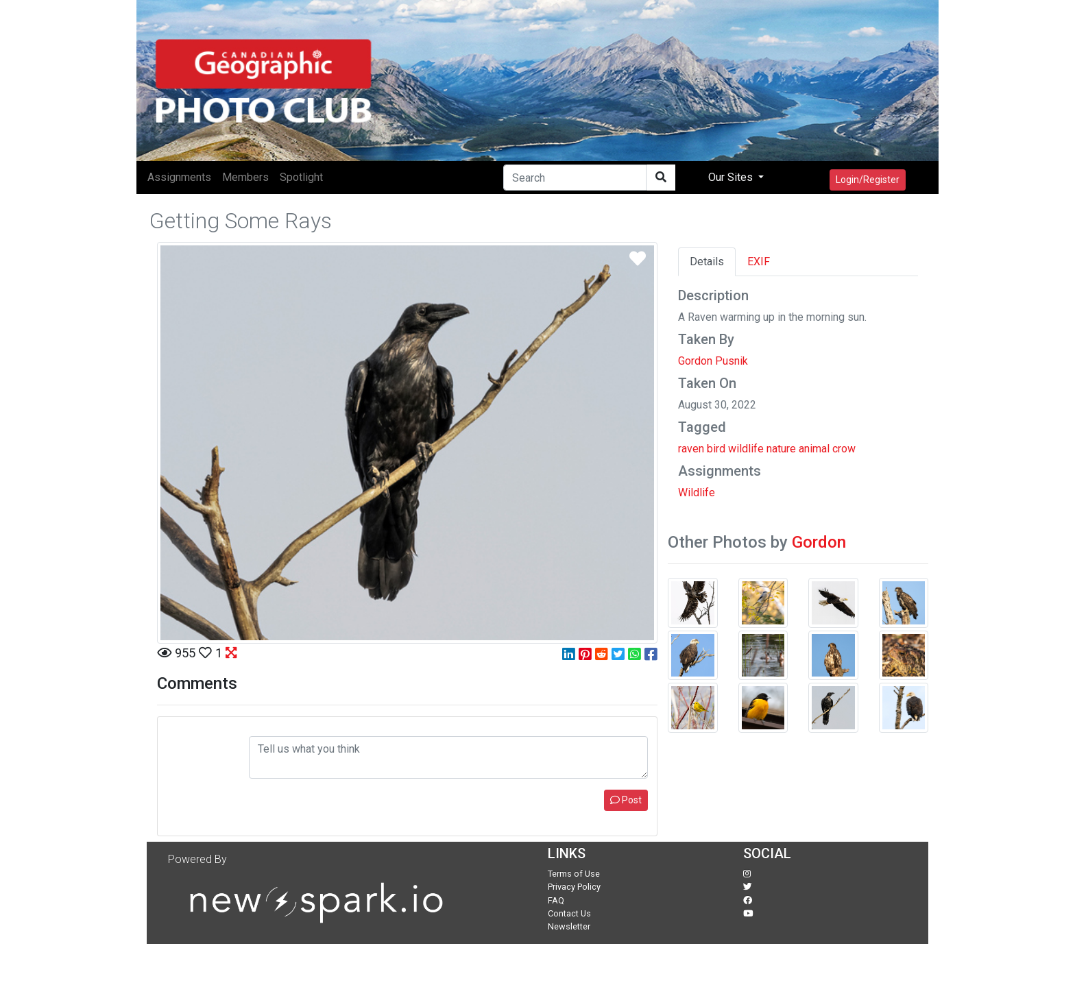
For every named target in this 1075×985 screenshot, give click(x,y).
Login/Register (867, 179)
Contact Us (569, 913)
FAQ (556, 900)
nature (781, 448)
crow (844, 448)
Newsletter (569, 926)
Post (626, 799)
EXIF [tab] (758, 261)
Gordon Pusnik (713, 360)
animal (814, 448)
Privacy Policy (574, 886)
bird (716, 448)
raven (691, 448)
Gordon (819, 542)
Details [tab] (707, 261)
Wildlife (696, 492)
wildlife (746, 448)
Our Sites (732, 177)
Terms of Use (574, 873)
